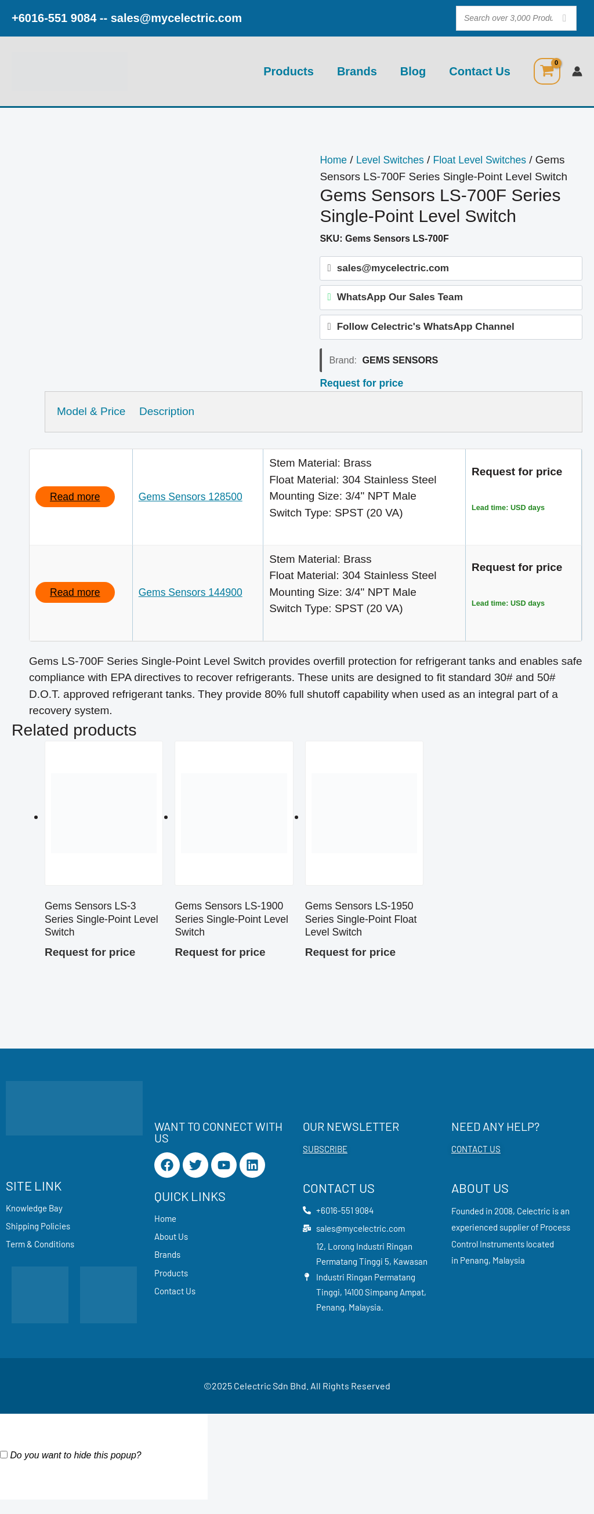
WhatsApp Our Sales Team (400, 300)
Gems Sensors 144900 (196, 598)
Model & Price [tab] (91, 418)
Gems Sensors (400, 366)
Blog (413, 71)
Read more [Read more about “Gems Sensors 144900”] (77, 598)
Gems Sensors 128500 (196, 503)
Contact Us (479, 71)
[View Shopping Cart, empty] (547, 71)
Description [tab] (175, 418)
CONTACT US (476, 1160)
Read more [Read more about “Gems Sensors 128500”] (77, 503)
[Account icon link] (577, 71)
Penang (474, 1271)
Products (288, 71)
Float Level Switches (491, 160)
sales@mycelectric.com (176, 18)
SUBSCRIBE (325, 1160)
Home (334, 160)
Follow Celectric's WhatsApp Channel (426, 332)
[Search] (564, 18)
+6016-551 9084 (54, 18)
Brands (357, 71)
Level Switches (395, 160)
